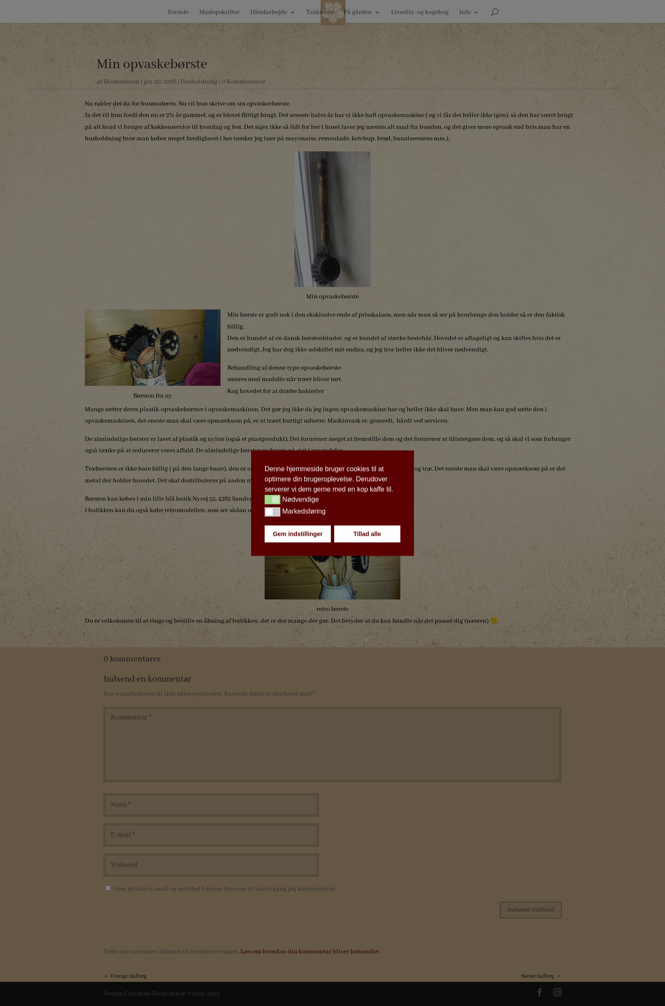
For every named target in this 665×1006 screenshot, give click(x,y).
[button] (272, 499)
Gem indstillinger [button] (298, 533)
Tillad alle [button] (367, 533)
